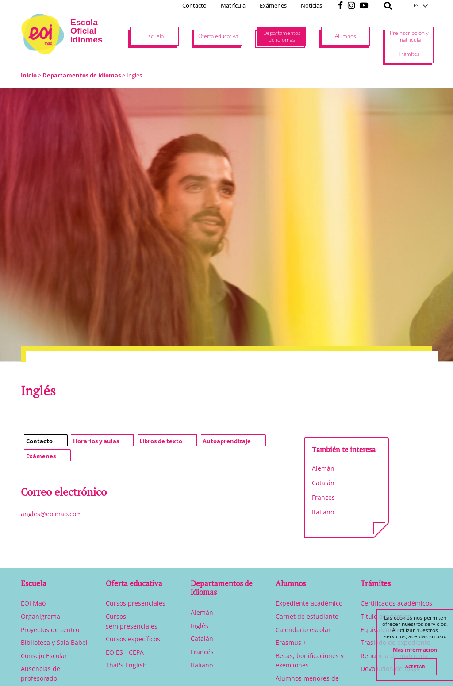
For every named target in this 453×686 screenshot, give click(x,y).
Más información (415, 650)
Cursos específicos (133, 639)
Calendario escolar (303, 629)
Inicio (29, 75)
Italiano (323, 512)
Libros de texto (160, 441)
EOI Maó (33, 603)
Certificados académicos (396, 603)
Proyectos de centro (50, 629)
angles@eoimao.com (51, 514)
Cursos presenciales (135, 603)
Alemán (323, 468)
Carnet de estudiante (307, 616)
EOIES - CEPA (125, 652)
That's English (126, 665)
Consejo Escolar (44, 656)
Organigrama (40, 616)
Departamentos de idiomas (81, 75)
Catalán (323, 483)
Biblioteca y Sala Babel (54, 642)
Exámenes (273, 5)
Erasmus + (291, 642)
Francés (323, 497)
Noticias (311, 5)
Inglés (199, 625)
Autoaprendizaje (227, 441)
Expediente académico (309, 603)
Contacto (194, 5)
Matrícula (233, 5)
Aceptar (415, 666)
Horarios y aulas (96, 441)
